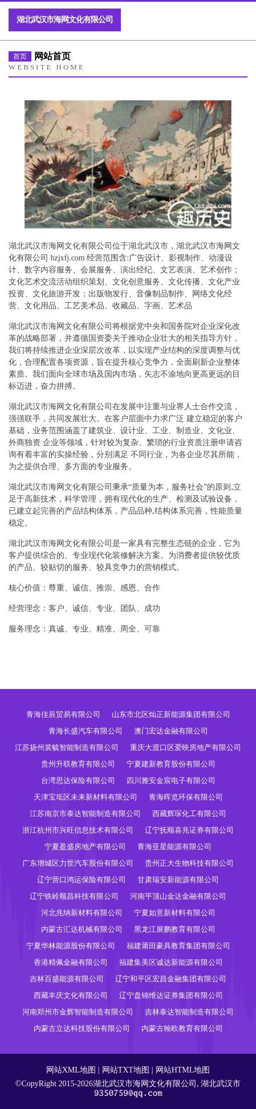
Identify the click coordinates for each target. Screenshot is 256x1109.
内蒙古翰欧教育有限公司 (182, 1028)
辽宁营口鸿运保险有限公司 (81, 879)
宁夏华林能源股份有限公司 (70, 945)
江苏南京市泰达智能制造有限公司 (85, 813)
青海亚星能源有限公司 (174, 846)
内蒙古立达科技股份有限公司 (82, 1028)
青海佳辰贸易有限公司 (63, 714)
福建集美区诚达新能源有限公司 (171, 962)
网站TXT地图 (125, 1070)
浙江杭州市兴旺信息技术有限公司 (77, 830)
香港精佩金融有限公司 (71, 962)
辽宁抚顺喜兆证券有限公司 (189, 830)
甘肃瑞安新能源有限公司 (178, 879)
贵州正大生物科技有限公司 (189, 863)
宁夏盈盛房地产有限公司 (85, 846)
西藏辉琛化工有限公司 (189, 813)
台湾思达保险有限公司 (78, 780)
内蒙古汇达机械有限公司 (82, 929)
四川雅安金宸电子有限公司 (171, 780)
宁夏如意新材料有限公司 (175, 912)
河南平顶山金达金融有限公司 (178, 896)
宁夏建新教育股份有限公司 (171, 764)
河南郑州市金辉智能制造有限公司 (77, 1012)
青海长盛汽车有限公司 (85, 731)
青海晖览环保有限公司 (186, 797)
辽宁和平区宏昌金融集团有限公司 (170, 978)
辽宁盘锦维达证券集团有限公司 (171, 995)
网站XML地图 (71, 1070)
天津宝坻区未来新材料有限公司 (85, 797)
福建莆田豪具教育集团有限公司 (178, 945)
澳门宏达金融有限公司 (171, 731)
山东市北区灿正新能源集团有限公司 (171, 714)
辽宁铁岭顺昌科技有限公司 (74, 896)
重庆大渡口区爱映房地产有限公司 (185, 747)
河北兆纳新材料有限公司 (82, 912)
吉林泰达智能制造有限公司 (189, 1012)
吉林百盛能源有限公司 (67, 978)
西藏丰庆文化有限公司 (71, 995)
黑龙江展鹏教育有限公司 (175, 929)
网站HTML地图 (183, 1070)
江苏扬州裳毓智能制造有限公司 (67, 747)
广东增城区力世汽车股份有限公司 (77, 863)
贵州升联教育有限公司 (78, 764)
